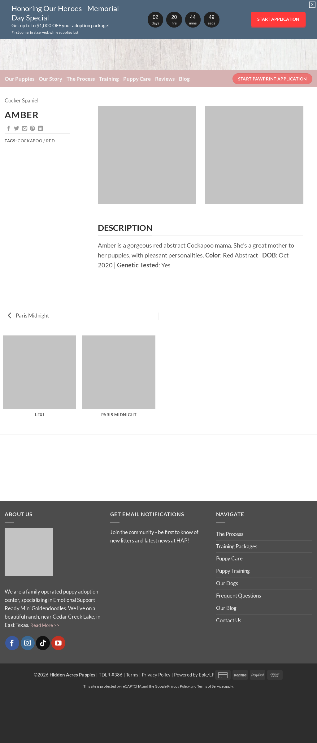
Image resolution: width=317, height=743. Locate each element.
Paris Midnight (28, 315)
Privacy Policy (156, 674)
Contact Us (228, 620)
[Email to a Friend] (24, 129)
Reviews (165, 79)
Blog (184, 79)
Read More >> (44, 625)
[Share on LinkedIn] (40, 129)
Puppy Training (233, 571)
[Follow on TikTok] (43, 643)
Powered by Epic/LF (194, 674)
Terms (132, 674)
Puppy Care (137, 79)
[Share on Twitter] (16, 129)
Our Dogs (227, 583)
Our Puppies (19, 79)
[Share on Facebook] (8, 129)
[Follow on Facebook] (12, 643)
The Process (81, 79)
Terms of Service (210, 686)
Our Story (50, 79)
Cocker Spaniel (21, 100)
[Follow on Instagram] (28, 643)
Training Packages (236, 546)
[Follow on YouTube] (58, 643)
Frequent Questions (238, 595)
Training (109, 79)
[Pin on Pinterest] (32, 129)
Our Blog (226, 608)
